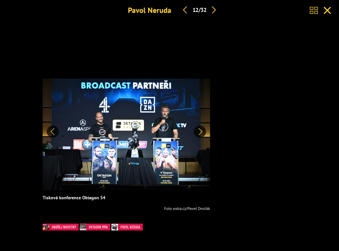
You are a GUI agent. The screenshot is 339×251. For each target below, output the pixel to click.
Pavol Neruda (149, 10)
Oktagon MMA (95, 227)
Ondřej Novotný (60, 227)
